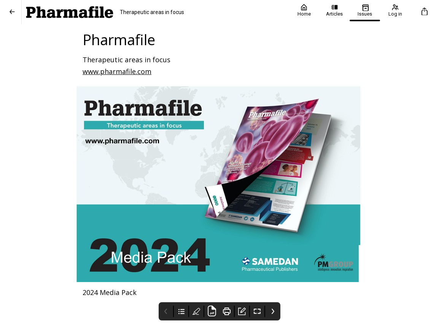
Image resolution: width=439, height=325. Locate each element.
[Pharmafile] (155, 12)
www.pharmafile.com (117, 71)
